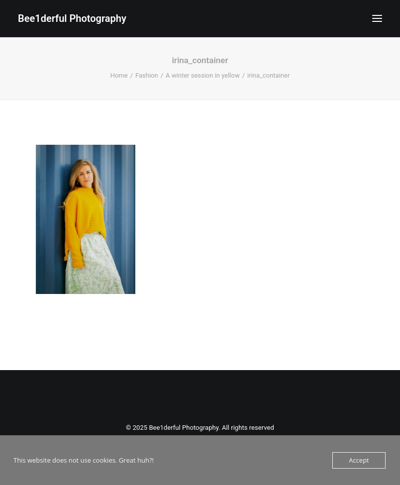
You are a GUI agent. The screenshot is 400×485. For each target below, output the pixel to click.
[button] (377, 18)
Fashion (146, 75)
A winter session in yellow (203, 75)
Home (119, 75)
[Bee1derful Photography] (72, 18)
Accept (359, 460)
